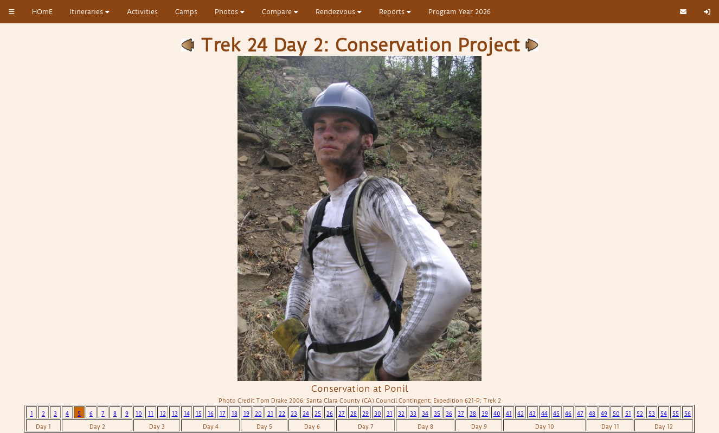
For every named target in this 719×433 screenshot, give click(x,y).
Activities (142, 12)
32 (401, 413)
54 (663, 413)
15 (199, 413)
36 (449, 413)
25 (317, 413)
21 (270, 413)
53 (652, 413)
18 (234, 413)
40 (496, 413)
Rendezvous (339, 12)
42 (520, 413)
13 (175, 413)
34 (425, 413)
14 (187, 413)
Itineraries (90, 12)
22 (282, 413)
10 (139, 413)
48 (592, 413)
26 (329, 413)
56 (687, 413)
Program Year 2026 (459, 12)
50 (616, 413)
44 (544, 413)
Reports (395, 12)
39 (485, 413)
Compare (280, 12)
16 (211, 413)
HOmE (42, 12)
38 (473, 413)
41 (509, 413)
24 (306, 413)
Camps (186, 12)
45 (556, 413)
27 (341, 413)
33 (413, 413)
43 (532, 413)
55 (675, 413)
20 (258, 413)
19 (246, 413)
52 (640, 413)
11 (150, 413)
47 (580, 413)
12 (163, 413)
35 (437, 413)
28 (353, 413)
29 (365, 413)
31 (390, 413)
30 (377, 413)
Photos (230, 12)
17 (223, 413)
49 (604, 413)
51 (628, 413)
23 (294, 413)
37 (461, 413)
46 (568, 413)
